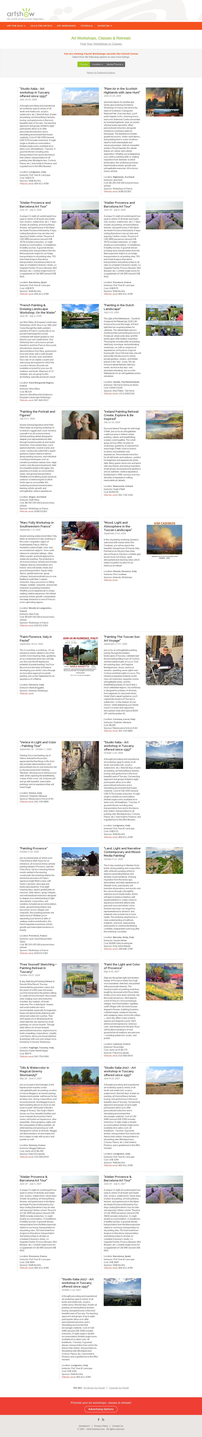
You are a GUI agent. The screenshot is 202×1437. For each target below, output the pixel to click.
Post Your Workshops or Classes (101, 43)
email (30, 183)
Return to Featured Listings (101, 72)
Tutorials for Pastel (119, 1387)
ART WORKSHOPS (66, 26)
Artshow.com (98, 1429)
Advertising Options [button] (101, 1409)
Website (23, 183)
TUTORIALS (87, 26)
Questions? (84, 1426)
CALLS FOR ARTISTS (41, 26)
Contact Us (117, 1426)
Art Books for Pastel (94, 1387)
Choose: (84, 64)
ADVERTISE (105, 26)
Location (97, 64)
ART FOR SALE (16, 26)
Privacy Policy (101, 1426)
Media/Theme (115, 64)
